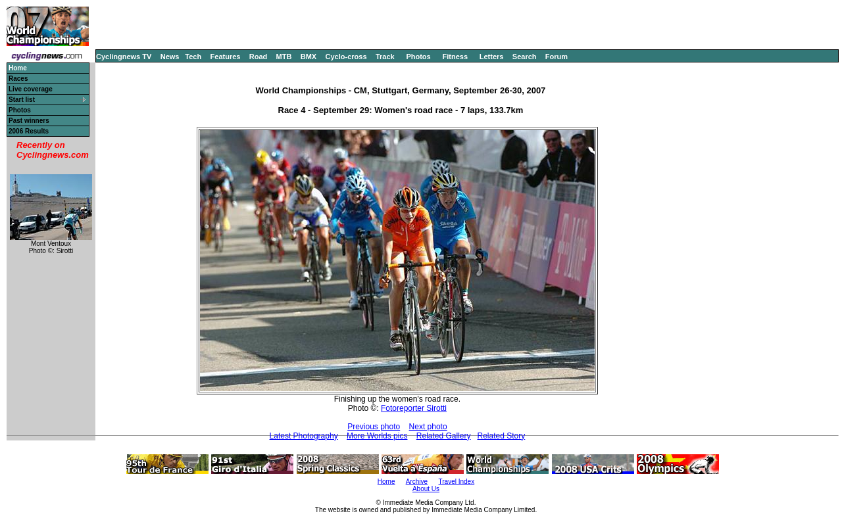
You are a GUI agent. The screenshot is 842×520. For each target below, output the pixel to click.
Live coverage (31, 89)
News (170, 56)
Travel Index (457, 481)
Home (386, 481)
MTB (284, 56)
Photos (418, 56)
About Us (425, 488)
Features (225, 56)
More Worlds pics (377, 435)
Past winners (29, 120)
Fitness (455, 56)
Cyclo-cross (346, 56)
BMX (308, 56)
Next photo (428, 426)
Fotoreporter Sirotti (414, 408)
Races (18, 78)
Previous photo (373, 426)
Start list (22, 99)
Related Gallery (443, 435)
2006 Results (29, 131)
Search (524, 56)
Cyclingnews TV (123, 56)
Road (258, 56)
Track (385, 56)
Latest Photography (304, 435)
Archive (417, 481)
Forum (556, 56)
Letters (492, 56)
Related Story (502, 435)
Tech (193, 56)
